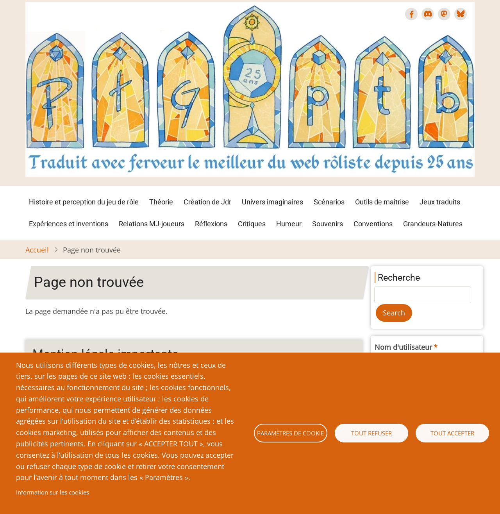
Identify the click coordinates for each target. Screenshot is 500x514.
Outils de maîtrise (382, 202)
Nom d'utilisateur (403, 347)
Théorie (161, 202)
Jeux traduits (440, 202)
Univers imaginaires (272, 202)
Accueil (37, 249)
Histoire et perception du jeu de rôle (84, 202)
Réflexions (211, 224)
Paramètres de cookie (290, 433)
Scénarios (329, 202)
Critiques (252, 224)
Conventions (373, 224)
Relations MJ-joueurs (151, 224)
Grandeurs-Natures (432, 224)
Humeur (289, 224)
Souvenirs (327, 224)
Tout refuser (371, 433)
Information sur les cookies (52, 492)
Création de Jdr (207, 202)
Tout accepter (452, 433)
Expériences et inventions (68, 224)
